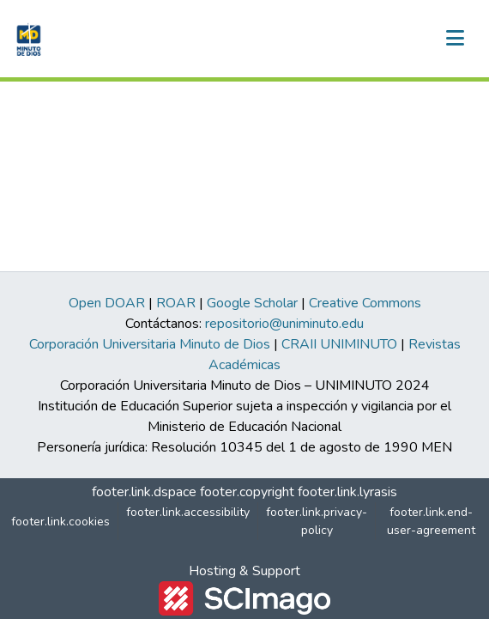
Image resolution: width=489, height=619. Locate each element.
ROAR (176, 303)
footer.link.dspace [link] (144, 491)
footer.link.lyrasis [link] (347, 491)
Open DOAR (107, 303)
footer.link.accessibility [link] (188, 512)
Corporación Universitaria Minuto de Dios (149, 344)
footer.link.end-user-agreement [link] (431, 521)
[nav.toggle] (455, 38)
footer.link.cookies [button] (60, 521)
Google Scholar (252, 303)
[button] (27, 38)
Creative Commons (365, 303)
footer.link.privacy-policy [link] (316, 521)
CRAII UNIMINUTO (339, 344)
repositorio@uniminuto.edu (284, 323)
